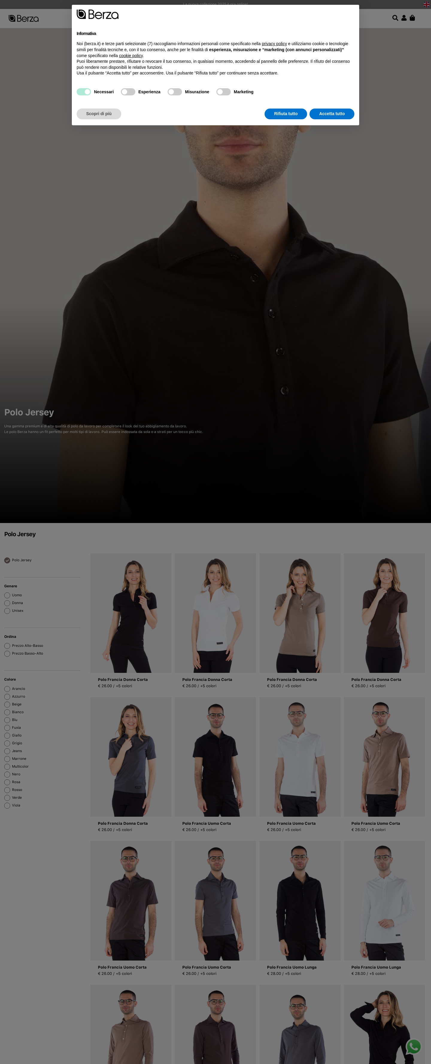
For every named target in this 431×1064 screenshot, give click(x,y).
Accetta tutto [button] (332, 113)
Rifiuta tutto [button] (286, 113)
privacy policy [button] (274, 43)
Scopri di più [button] (99, 113)
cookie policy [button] (131, 55)
